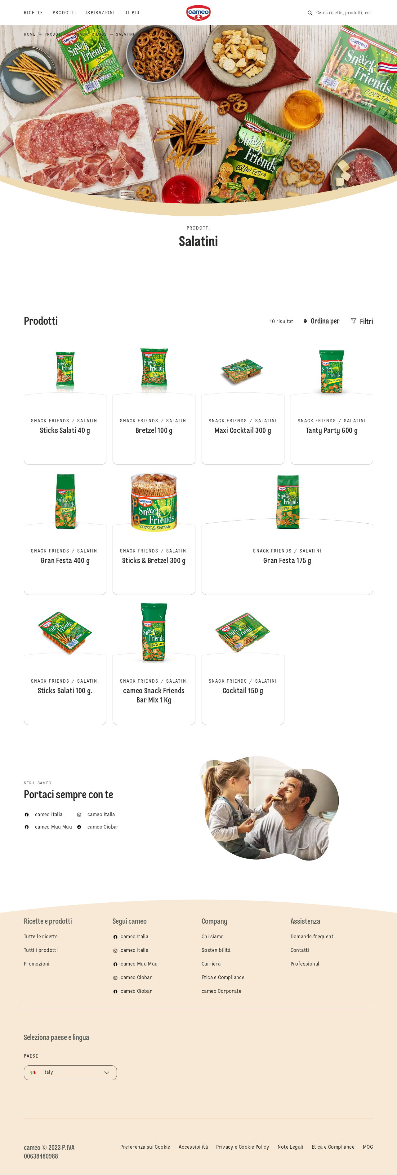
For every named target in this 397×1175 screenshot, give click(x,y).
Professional (305, 964)
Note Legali (290, 1147)
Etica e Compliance (223, 977)
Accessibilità (193, 1147)
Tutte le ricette (41, 937)
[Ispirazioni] (105, 13)
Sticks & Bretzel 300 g (154, 533)
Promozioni (37, 964)
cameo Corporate (221, 991)
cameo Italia (134, 937)
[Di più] (136, 13)
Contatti (300, 950)
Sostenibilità (216, 950)
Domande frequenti (313, 937)
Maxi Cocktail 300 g (243, 403)
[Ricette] (38, 13)
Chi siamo (213, 937)
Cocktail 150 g (243, 663)
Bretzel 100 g (154, 403)
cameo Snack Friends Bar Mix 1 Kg (154, 663)
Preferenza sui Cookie (145, 1147)
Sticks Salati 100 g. (65, 663)
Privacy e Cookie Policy (242, 1147)
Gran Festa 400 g (65, 533)
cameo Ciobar (136, 977)
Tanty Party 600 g (332, 403)
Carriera (211, 964)
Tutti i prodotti (41, 950)
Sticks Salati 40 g (65, 403)
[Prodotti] (69, 13)
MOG (368, 1147)
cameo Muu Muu (139, 964)
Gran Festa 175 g (287, 533)
